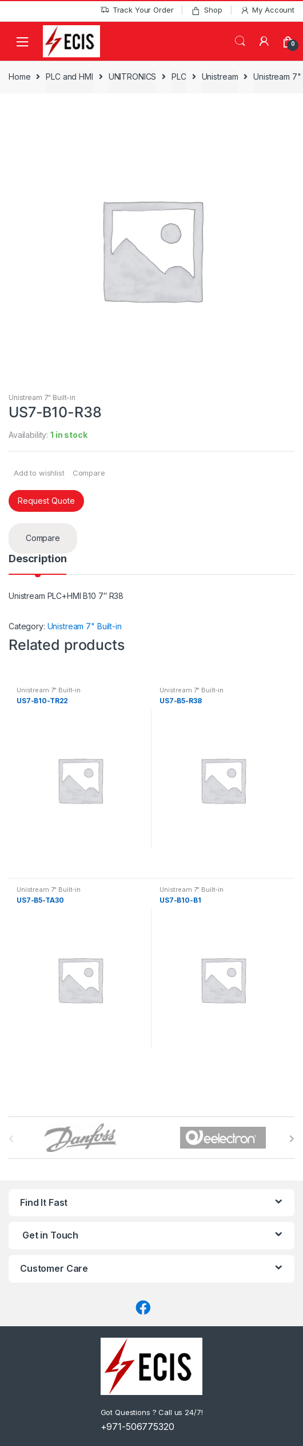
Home (19, 76)
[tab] (37, 564)
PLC (179, 76)
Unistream (220, 76)
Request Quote (46, 500)
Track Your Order (137, 10)
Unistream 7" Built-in (42, 397)
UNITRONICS (133, 76)
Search (240, 41)
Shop (206, 10)
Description (37, 559)
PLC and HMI (69, 76)
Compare (89, 472)
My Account (267, 10)
